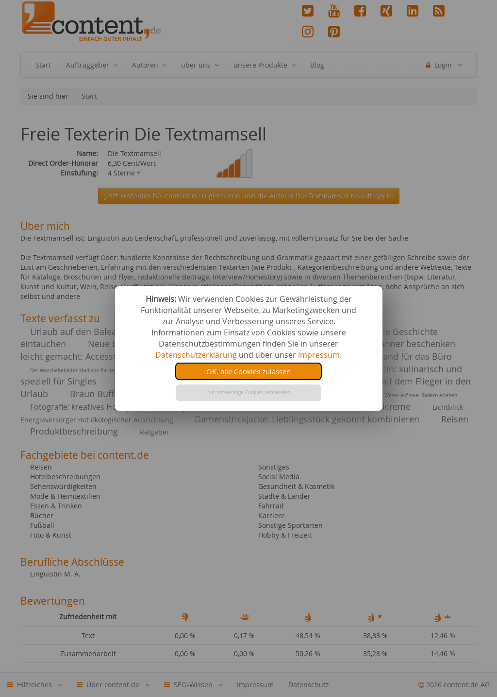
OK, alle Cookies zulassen (248, 371)
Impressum (319, 354)
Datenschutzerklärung (196, 354)
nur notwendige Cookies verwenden (248, 392)
